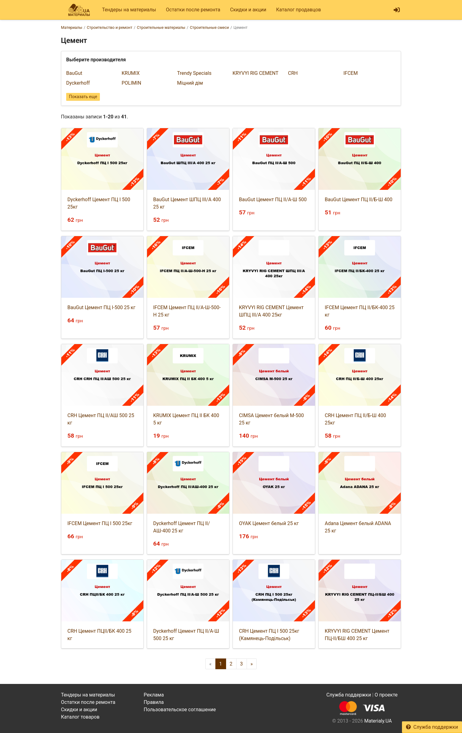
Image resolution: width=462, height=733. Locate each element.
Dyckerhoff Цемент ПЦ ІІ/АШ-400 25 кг (181, 527)
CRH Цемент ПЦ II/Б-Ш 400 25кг (355, 419)
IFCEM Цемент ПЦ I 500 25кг (99, 523)
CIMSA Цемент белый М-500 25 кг (271, 419)
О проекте (386, 695)
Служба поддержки (432, 727)
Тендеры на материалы (129, 10)
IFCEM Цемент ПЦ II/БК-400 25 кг (360, 311)
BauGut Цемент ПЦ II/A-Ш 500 (273, 199)
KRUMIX (131, 73)
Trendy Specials (194, 73)
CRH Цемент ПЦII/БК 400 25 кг (99, 634)
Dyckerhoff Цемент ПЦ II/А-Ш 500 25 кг (186, 634)
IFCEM (350, 73)
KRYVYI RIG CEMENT (255, 73)
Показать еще (83, 96)
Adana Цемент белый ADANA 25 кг (358, 527)
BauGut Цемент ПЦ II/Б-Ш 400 (358, 199)
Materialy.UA (378, 721)
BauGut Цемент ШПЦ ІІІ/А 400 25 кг (187, 203)
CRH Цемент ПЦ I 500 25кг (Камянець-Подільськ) (269, 634)
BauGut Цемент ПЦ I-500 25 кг (101, 307)
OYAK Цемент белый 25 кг (269, 523)
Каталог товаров (80, 717)
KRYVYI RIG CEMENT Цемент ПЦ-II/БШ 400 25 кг (357, 634)
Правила (154, 702)
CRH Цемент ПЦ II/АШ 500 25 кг (100, 419)
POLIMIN (131, 83)
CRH (293, 73)
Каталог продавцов (298, 10)
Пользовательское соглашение (180, 709)
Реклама (154, 695)
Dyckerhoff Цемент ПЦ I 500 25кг (98, 203)
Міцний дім (190, 83)
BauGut (74, 73)
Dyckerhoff (78, 83)
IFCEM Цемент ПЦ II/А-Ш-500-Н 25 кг (187, 311)
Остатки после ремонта (193, 10)
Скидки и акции (248, 10)
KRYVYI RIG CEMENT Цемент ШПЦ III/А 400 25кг (271, 311)
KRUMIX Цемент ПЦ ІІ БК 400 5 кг (186, 419)
